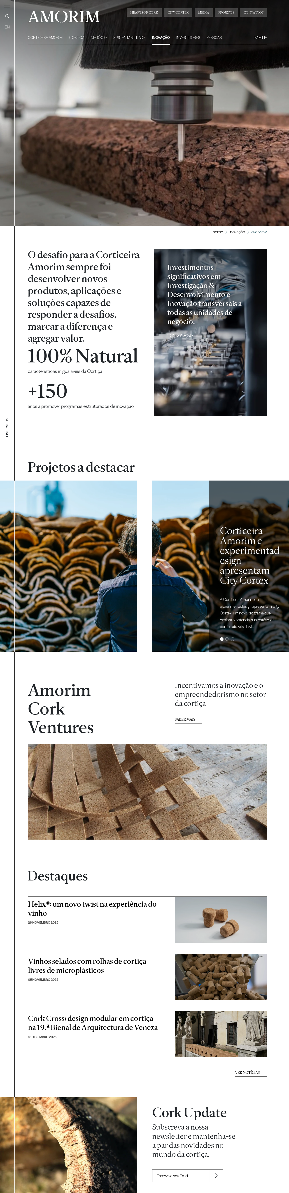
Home (218, 231)
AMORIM (64, 15)
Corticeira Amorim (45, 37)
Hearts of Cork (144, 12)
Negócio (99, 37)
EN (7, 27)
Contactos (253, 12)
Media (203, 12)
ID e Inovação (180, 336)
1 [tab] (222, 639)
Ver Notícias (247, 1072)
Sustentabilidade (129, 37)
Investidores (188, 37)
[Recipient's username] (181, 1176)
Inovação (161, 37)
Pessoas (214, 37)
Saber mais (185, 719)
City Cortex (178, 12)
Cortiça (76, 37)
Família (260, 37)
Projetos (226, 12)
